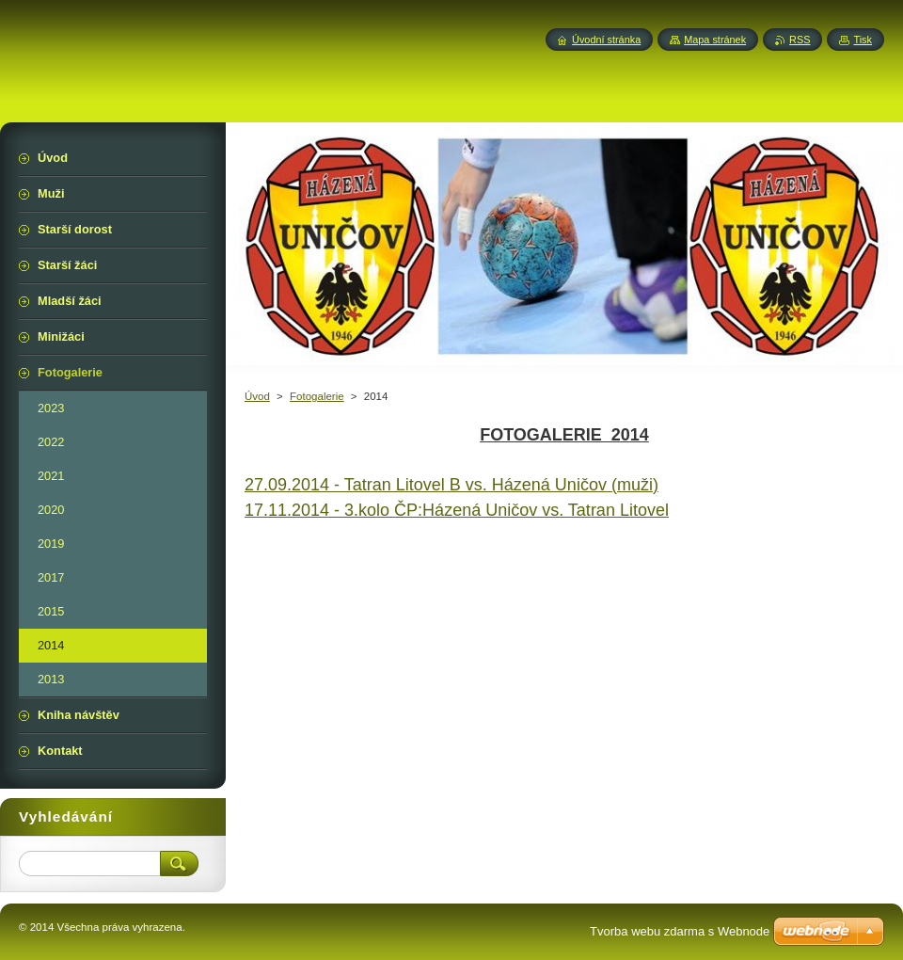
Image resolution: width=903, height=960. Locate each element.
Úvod (257, 396)
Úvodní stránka (606, 39)
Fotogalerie (317, 396)
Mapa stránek (715, 39)
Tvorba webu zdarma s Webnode (679, 931)
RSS (799, 39)
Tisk (862, 39)
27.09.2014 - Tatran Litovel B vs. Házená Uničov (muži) (451, 484)
